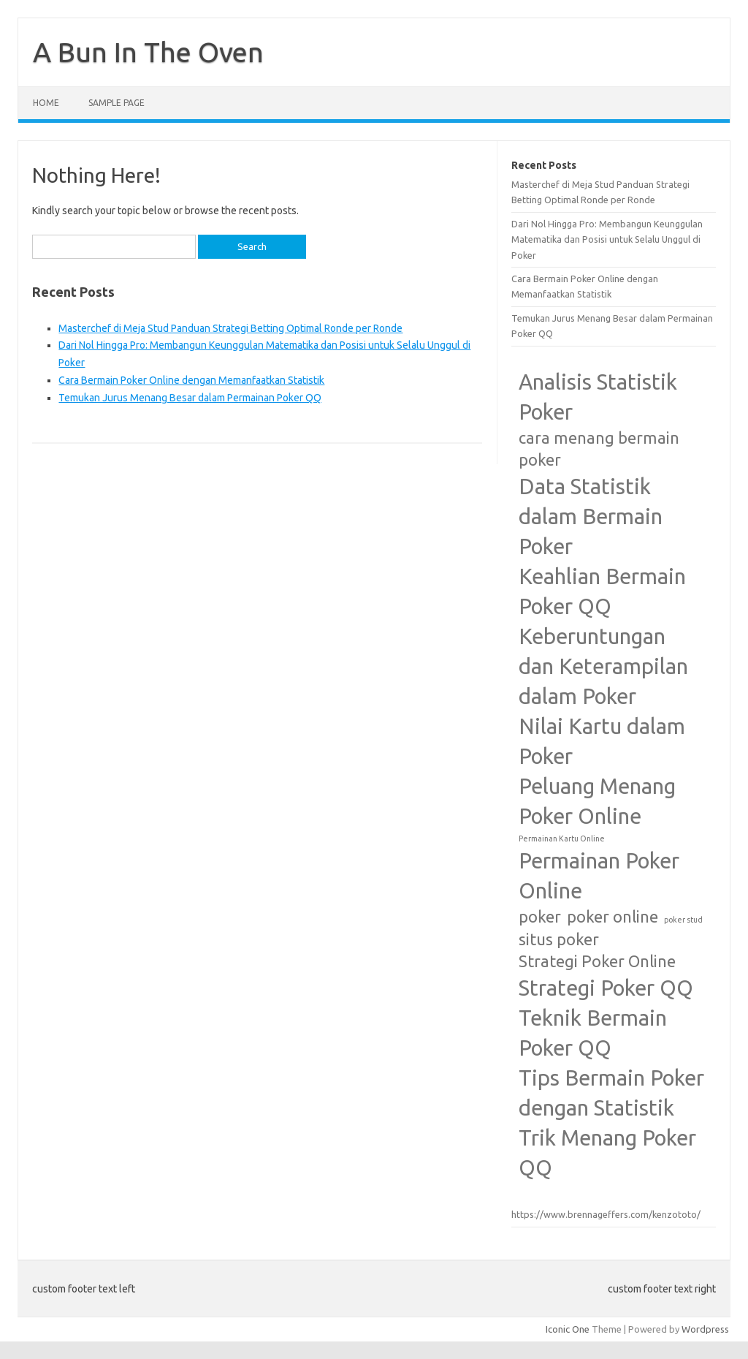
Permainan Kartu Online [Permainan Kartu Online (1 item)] (562, 838)
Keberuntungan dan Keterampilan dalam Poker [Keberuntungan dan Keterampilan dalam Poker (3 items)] (603, 666)
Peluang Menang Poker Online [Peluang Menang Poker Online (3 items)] (597, 801)
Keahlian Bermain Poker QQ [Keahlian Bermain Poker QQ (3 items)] (602, 591)
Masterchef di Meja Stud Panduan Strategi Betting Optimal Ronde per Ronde (230, 328)
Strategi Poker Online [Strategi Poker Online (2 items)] (597, 961)
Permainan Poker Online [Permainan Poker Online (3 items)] (599, 876)
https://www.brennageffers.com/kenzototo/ (606, 1214)
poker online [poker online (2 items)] (612, 916)
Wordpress (705, 1329)
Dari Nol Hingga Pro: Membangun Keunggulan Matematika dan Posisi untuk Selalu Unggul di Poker (607, 239)
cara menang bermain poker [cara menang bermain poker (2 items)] (599, 449)
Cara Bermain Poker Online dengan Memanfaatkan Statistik (191, 380)
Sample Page (116, 102)
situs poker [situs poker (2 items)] (559, 939)
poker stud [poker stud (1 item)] (683, 919)
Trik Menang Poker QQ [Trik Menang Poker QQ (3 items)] (607, 1153)
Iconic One (567, 1329)
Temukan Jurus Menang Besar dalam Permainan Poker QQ (189, 398)
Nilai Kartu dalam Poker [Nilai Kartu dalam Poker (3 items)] (602, 741)
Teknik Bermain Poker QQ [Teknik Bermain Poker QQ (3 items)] (593, 1033)
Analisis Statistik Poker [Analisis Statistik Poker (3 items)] (598, 397)
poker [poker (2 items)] (540, 916)
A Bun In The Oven (148, 52)
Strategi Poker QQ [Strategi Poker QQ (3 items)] (606, 988)
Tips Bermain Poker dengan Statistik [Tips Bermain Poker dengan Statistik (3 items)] (611, 1093)
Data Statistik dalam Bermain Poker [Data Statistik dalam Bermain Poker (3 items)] (591, 516)
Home (46, 102)
